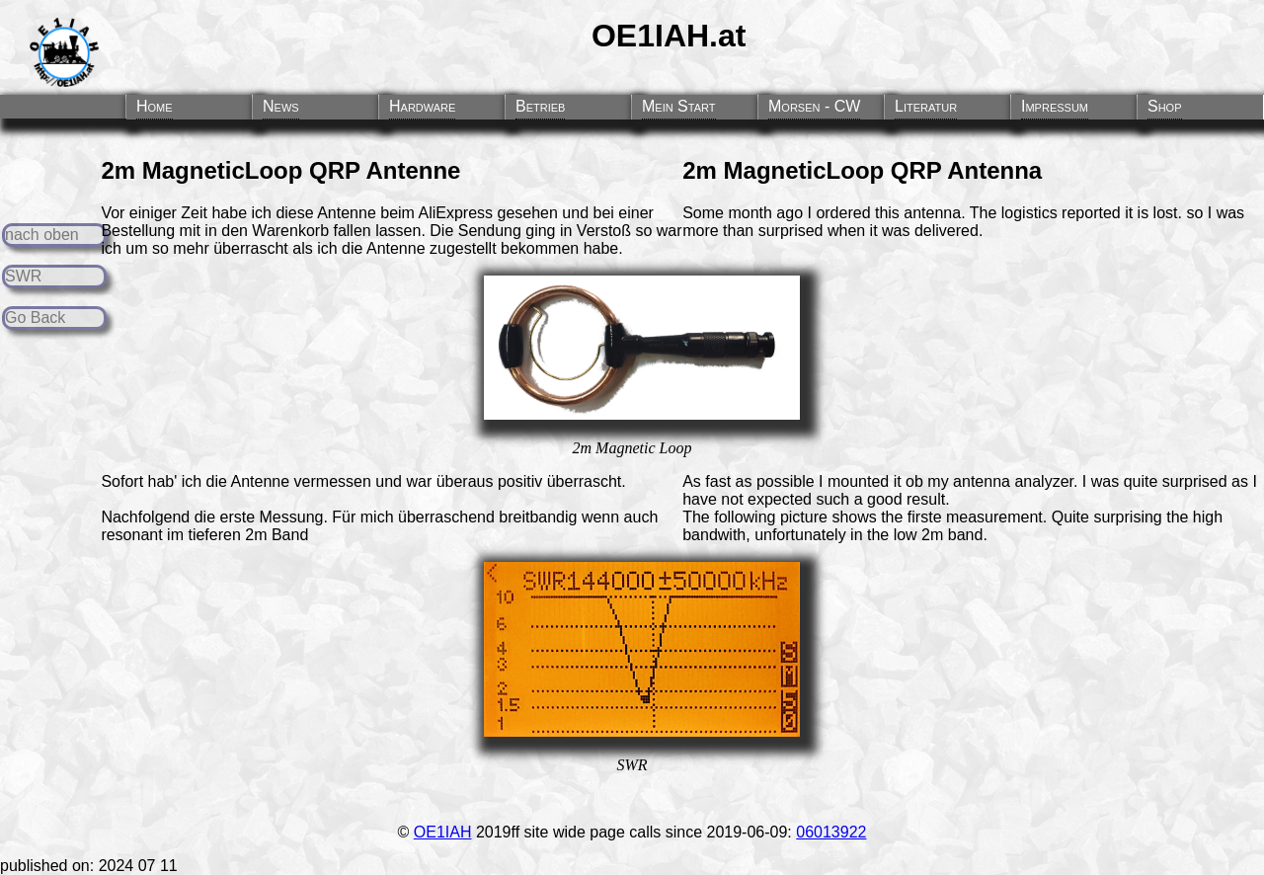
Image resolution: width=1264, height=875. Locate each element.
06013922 (831, 832)
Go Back (35, 317)
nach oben (42, 234)
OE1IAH (443, 832)
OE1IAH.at (669, 35)
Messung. (294, 517)
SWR (23, 276)
